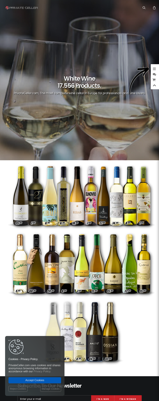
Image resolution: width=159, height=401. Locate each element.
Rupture (135, 324)
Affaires (109, 329)
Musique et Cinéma (130, 339)
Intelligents (105, 324)
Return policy (63, 330)
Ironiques (134, 329)
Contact (61, 319)
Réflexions (106, 334)
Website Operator (66, 333)
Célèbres (119, 334)
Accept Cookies (34, 380)
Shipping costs (64, 323)
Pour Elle (121, 329)
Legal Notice (92, 381)
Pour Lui (135, 344)
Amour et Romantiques (127, 319)
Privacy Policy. (42, 371)
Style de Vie (121, 324)
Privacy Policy (64, 326)
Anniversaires (110, 339)
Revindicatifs (120, 344)
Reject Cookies (18, 388)
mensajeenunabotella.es (128, 352)
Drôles (108, 319)
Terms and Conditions (68, 337)
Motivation (133, 334)
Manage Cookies (51, 388)
